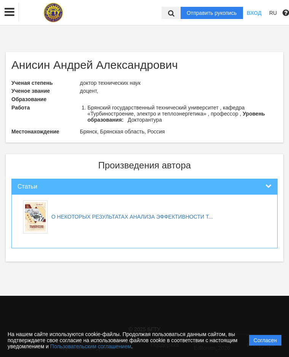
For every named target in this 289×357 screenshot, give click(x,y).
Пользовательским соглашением (90, 346)
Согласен (265, 340)
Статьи (27, 186)
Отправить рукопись (212, 13)
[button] (9, 12)
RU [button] (273, 13)
